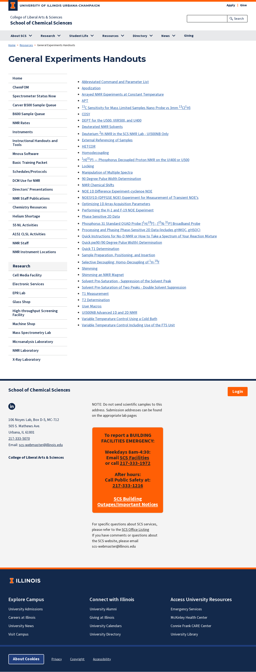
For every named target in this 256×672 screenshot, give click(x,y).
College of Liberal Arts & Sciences (36, 17)
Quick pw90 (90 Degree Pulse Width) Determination (122, 242)
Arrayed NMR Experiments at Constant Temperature (123, 94)
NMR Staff (21, 243)
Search (239, 18)
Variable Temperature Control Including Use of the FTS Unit (128, 325)
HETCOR (88, 146)
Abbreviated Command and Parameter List (115, 82)
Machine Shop (24, 324)
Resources (110, 36)
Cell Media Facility (27, 275)
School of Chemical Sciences (41, 23)
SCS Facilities (134, 457)
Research (48, 36)
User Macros (92, 306)
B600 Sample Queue (29, 114)
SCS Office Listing (135, 530)
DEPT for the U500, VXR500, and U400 (111, 120)
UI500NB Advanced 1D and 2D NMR (109, 312)
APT (85, 100)
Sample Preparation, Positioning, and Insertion (118, 255)
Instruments (23, 131)
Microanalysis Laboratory (33, 341)
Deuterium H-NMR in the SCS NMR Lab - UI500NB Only (125, 134)
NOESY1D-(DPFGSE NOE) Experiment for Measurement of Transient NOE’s (140, 197)
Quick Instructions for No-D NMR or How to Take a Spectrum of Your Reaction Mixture (149, 236)
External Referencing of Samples (107, 140)
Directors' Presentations (33, 189)
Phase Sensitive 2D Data (101, 216)
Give (243, 5)
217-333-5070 (19, 438)
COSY (86, 114)
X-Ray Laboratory (26, 359)
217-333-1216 (127, 486)
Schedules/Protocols (30, 171)
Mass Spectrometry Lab (32, 332)
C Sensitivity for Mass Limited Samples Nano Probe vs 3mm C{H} (136, 108)
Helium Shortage (26, 216)
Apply (231, 5)
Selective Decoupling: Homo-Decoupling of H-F (120, 262)
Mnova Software (26, 153)
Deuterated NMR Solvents (102, 126)
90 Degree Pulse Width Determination (111, 178)
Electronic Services (28, 284)
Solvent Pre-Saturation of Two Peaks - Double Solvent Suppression (134, 287)
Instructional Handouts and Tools (35, 142)
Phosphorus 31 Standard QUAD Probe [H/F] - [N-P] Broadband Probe (141, 223)
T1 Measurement (95, 293)
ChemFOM (21, 87)
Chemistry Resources (30, 207)
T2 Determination (96, 300)
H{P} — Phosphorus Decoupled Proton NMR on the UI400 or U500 (135, 160)
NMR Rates (21, 123)
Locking (88, 166)
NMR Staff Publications (31, 198)
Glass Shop (21, 302)
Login (237, 392)
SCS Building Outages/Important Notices (127, 502)
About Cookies (26, 659)
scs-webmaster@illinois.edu (41, 445)
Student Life (78, 36)
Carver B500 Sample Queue (34, 105)
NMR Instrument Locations (34, 252)
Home (12, 45)
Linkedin (11, 406)
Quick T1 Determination (100, 248)
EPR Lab (19, 293)
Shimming (90, 268)
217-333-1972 (135, 463)
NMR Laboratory (26, 350)
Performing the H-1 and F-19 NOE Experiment (118, 210)
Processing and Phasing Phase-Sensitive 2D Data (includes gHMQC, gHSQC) (141, 230)
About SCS (18, 36)
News (165, 36)
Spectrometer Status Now (34, 96)
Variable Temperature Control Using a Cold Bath (119, 319)
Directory (140, 36)
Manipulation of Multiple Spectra (107, 172)
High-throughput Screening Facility (35, 313)
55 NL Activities (25, 225)
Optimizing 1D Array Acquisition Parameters (116, 204)
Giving (188, 35)
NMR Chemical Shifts (98, 185)
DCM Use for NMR (26, 180)
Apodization (91, 88)
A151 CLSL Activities (29, 234)
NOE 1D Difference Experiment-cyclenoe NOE (117, 191)
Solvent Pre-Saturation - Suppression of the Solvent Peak (126, 281)
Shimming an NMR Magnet (103, 274)
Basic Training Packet (30, 162)
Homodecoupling (95, 152)
